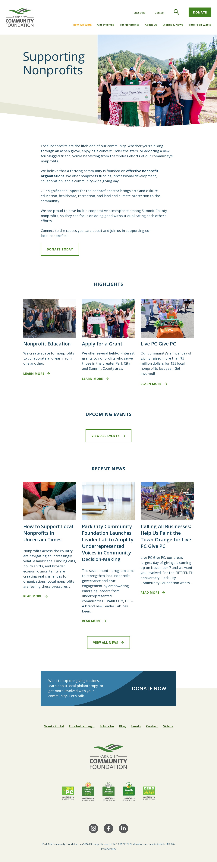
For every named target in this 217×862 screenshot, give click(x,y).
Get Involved (105, 24)
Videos (168, 726)
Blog (122, 726)
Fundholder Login (81, 726)
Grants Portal (54, 726)
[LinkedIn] (123, 828)
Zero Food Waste (200, 24)
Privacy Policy (108, 849)
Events (136, 726)
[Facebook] (108, 828)
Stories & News (173, 24)
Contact (159, 12)
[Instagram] (93, 828)
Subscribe (139, 12)
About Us (151, 24)
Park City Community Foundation (60, 844)
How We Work (82, 24)
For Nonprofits (129, 24)
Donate (200, 12)
